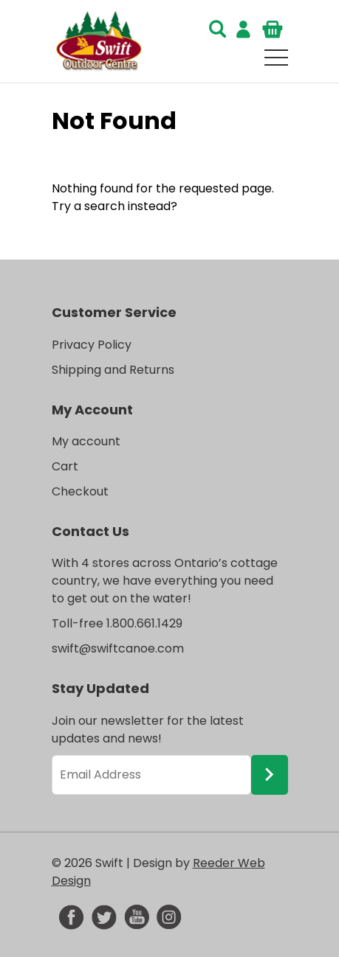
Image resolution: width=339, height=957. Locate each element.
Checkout (80, 491)
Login (244, 29)
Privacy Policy (91, 344)
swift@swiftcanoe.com (118, 648)
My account (86, 441)
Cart (273, 29)
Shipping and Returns (113, 369)
